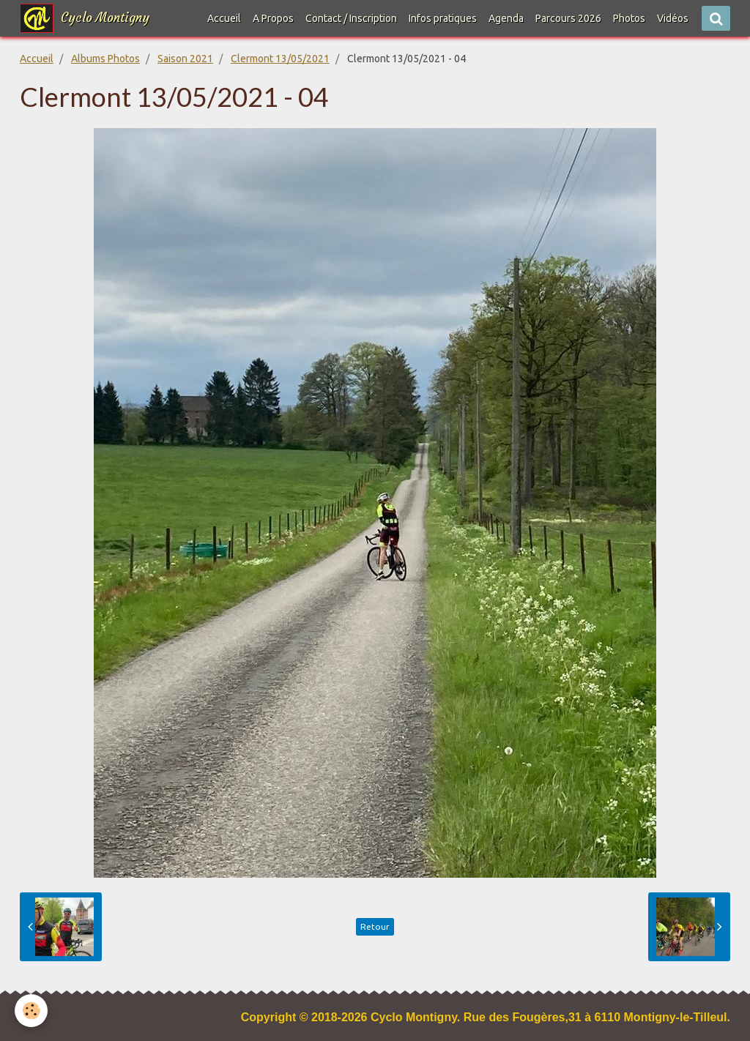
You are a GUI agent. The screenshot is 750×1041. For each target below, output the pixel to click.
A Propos (273, 18)
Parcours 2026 (568, 18)
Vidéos (672, 18)
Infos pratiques (443, 18)
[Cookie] (31, 1010)
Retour (375, 926)
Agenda (506, 18)
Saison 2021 (185, 58)
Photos (629, 18)
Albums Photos (105, 58)
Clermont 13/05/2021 (280, 58)
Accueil (224, 18)
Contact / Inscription (351, 18)
